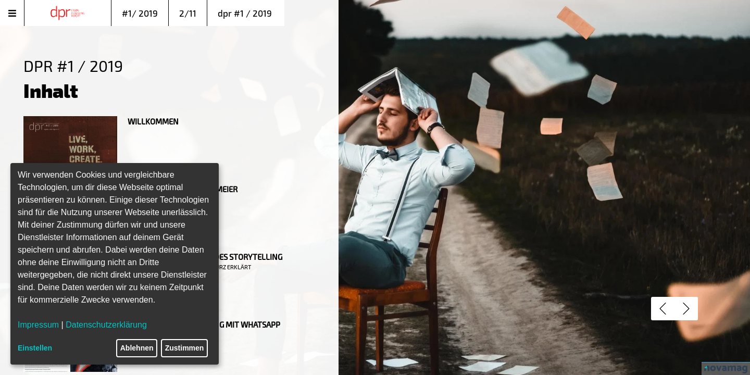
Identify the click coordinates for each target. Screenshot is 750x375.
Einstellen (35, 348)
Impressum (38, 324)
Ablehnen (137, 348)
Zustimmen (184, 348)
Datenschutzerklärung (106, 324)
